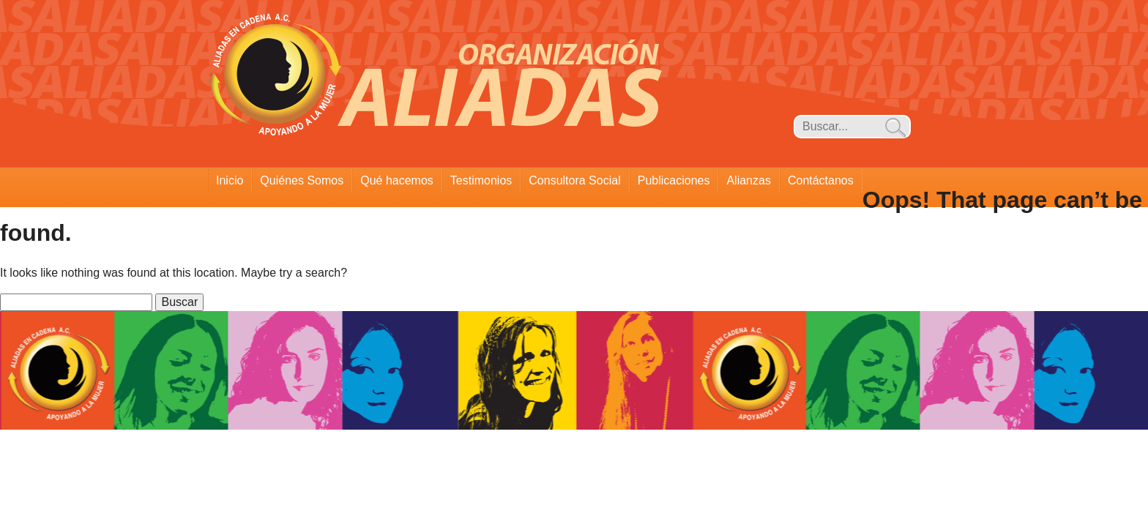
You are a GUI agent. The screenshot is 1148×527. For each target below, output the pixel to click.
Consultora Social (574, 180)
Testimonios (481, 180)
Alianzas (748, 180)
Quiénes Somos (301, 180)
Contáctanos (821, 180)
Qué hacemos (396, 180)
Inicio (229, 180)
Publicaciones (674, 180)
